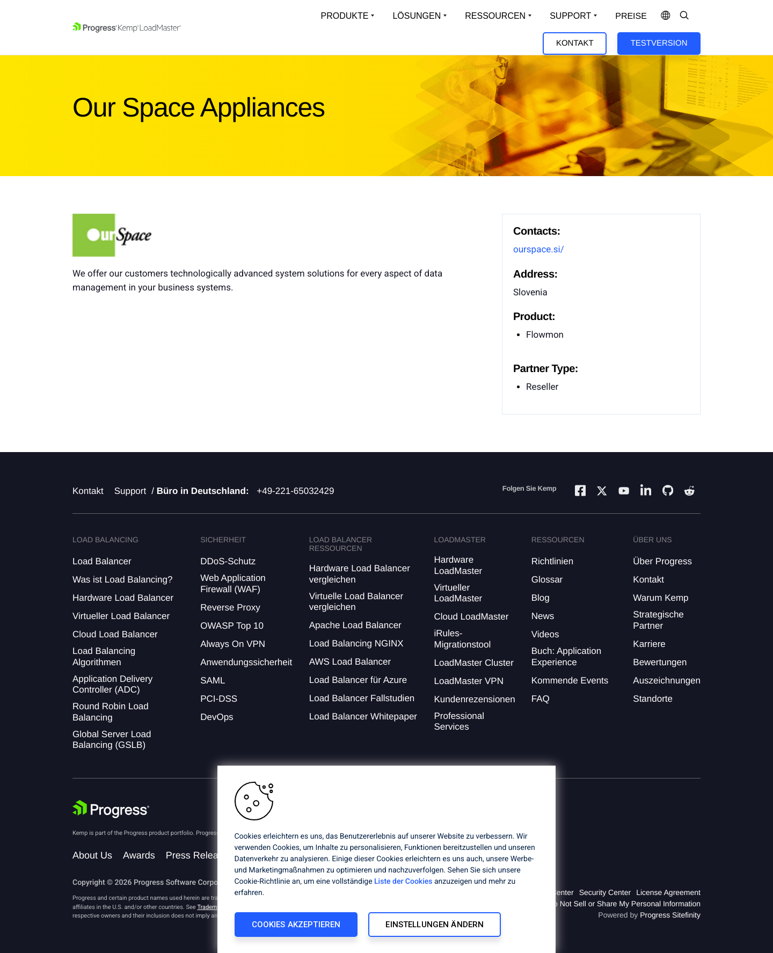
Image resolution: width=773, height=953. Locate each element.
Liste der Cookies (403, 881)
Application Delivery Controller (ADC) (112, 684)
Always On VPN (232, 644)
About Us (92, 855)
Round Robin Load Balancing (110, 711)
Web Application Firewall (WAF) (233, 583)
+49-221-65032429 (295, 491)
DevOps (216, 717)
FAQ (540, 699)
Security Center (605, 892)
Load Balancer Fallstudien (362, 698)
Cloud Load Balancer (115, 634)
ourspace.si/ (538, 249)
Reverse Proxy (230, 607)
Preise (631, 16)
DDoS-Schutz (228, 561)
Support (130, 491)
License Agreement (668, 892)
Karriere (649, 644)
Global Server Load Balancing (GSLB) (111, 739)
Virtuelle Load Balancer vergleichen (356, 601)
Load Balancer (102, 561)
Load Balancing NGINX (356, 643)
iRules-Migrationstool (462, 638)
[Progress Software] (111, 809)
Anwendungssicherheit (246, 662)
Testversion (659, 43)
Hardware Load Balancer (122, 598)
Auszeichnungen (667, 680)
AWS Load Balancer (350, 662)
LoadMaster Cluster (473, 663)
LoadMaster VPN (468, 681)
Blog (540, 598)
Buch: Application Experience (566, 656)
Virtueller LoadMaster (458, 593)
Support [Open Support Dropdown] (570, 15)
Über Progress (662, 561)
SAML (212, 680)
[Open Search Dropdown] (684, 16)
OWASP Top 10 (232, 626)
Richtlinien (552, 561)
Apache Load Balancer (355, 625)
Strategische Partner (658, 619)
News (543, 616)
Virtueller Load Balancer (121, 616)
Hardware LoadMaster (458, 565)
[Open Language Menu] (665, 16)
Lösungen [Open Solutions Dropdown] (416, 15)
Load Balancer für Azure (358, 680)
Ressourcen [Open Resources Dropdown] (495, 15)
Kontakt (575, 43)
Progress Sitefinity (670, 915)
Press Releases (200, 855)
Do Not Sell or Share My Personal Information (624, 903)
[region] (386, 859)
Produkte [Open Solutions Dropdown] (345, 15)
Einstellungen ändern (434, 924)
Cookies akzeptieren (296, 924)
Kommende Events (570, 680)
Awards (139, 855)
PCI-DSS (218, 699)
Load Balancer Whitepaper (363, 716)
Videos (545, 634)
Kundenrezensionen (474, 699)
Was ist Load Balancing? (122, 579)
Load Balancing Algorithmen (103, 656)
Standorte (653, 699)
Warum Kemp (660, 598)
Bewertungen (660, 662)
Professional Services (459, 721)
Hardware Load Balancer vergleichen (359, 573)
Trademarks (212, 907)
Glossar (547, 579)
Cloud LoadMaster (471, 617)
